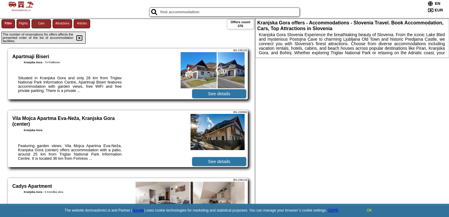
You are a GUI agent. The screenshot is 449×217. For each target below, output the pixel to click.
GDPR (333, 210)
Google (138, 210)
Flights (23, 23)
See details (219, 93)
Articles (82, 23)
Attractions (62, 23)
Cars (41, 23)
